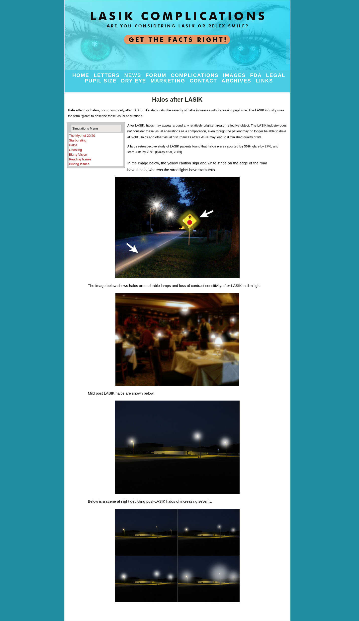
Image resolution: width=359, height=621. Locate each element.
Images (235, 75)
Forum (157, 75)
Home (81, 75)
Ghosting (75, 150)
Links (264, 80)
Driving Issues (79, 164)
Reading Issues (80, 159)
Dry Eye (134, 80)
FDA (257, 75)
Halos (73, 145)
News (133, 75)
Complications (196, 75)
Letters (108, 75)
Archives (237, 80)
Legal (275, 75)
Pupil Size (102, 80)
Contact (204, 80)
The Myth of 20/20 (82, 136)
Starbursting (78, 140)
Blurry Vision (78, 154)
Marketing (169, 80)
